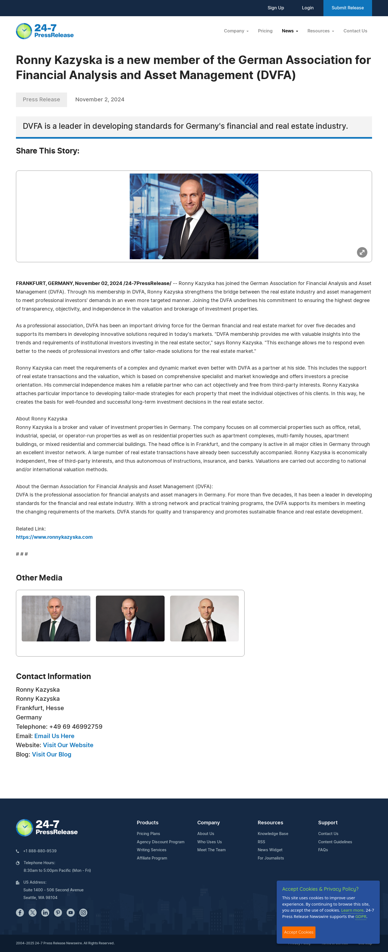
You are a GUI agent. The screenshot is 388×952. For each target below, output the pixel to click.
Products (148, 822)
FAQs (323, 850)
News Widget (270, 850)
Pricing (265, 31)
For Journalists (271, 858)
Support (328, 822)
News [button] (288, 31)
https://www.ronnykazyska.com (54, 537)
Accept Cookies (299, 932)
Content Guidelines (335, 842)
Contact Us (355, 31)
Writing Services (152, 850)
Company (208, 822)
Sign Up (276, 8)
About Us (205, 834)
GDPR (360, 916)
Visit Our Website (68, 745)
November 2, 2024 (99, 99)
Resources (270, 822)
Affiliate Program (152, 858)
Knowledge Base (273, 834)
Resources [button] (319, 31)
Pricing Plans (148, 834)
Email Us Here (54, 736)
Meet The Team (211, 850)
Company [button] (234, 31)
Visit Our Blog (51, 755)
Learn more (352, 910)
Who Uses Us (209, 842)
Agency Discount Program (160, 842)
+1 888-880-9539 (40, 851)
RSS (261, 842)
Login (308, 8)
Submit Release (348, 8)
